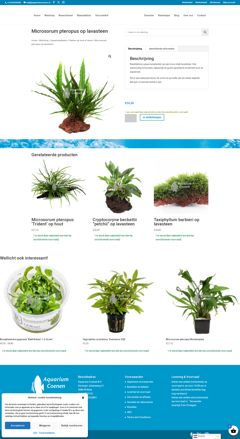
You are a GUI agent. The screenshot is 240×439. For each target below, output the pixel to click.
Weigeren (44, 425)
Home (37, 15)
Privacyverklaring (47, 433)
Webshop (50, 15)
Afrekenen (215, 2)
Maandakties (84, 15)
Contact (201, 15)
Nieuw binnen (66, 15)
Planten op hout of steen (81, 40)
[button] (83, 397)
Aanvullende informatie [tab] (161, 48)
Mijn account (229, 2)
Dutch (199, 436)
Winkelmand (201, 2)
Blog (176, 15)
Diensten (148, 15)
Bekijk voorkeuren (71, 425)
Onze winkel (102, 15)
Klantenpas (163, 15)
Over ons (188, 15)
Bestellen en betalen (138, 387)
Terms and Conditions (139, 417)
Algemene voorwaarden (140, 381)
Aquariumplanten (58, 40)
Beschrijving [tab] (135, 48)
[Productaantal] (131, 118)
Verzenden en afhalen (139, 397)
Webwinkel (187, 2)
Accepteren (18, 425)
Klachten (131, 407)
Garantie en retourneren (140, 402)
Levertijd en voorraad (138, 392)
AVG (35, 433)
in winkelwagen (152, 117)
